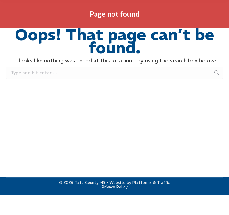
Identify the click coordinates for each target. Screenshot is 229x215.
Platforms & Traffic (151, 182)
